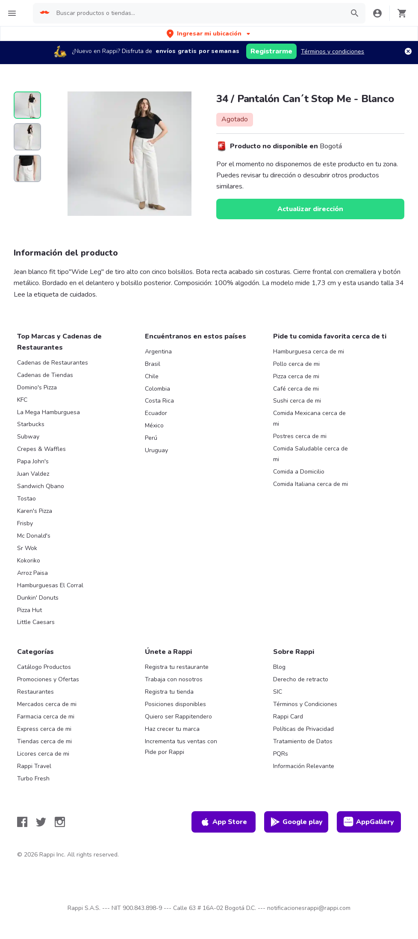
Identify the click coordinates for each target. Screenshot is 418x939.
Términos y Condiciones (305, 704)
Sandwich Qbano (40, 486)
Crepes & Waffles (41, 449)
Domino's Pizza (37, 387)
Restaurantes (35, 692)
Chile (152, 376)
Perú (151, 438)
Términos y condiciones (332, 51)
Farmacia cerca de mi (45, 716)
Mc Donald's (33, 536)
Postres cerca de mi (300, 436)
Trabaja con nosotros (174, 679)
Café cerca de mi (296, 389)
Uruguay (156, 450)
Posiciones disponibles (175, 704)
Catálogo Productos (44, 667)
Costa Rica (159, 401)
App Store (223, 822)
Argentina (158, 351)
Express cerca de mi (44, 729)
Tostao (26, 499)
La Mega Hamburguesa (48, 412)
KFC (22, 400)
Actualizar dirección (310, 209)
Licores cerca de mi (43, 754)
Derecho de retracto (300, 679)
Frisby (25, 523)
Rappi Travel (34, 766)
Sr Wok (27, 548)
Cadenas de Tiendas (45, 375)
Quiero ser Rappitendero (178, 716)
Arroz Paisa (32, 573)
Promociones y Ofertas (48, 679)
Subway (28, 437)
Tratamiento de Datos (303, 741)
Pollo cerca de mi (296, 364)
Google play (296, 822)
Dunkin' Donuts (38, 598)
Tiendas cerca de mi (44, 741)
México (154, 425)
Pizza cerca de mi (296, 376)
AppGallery (369, 822)
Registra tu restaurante (177, 667)
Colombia (157, 389)
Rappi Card (288, 716)
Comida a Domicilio (298, 472)
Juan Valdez (33, 474)
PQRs (280, 754)
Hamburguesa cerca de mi (308, 351)
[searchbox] (197, 13)
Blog (279, 667)
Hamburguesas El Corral (50, 585)
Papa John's (33, 461)
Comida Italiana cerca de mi (310, 484)
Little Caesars (36, 622)
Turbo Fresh (33, 778)
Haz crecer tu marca (172, 729)
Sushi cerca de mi (297, 401)
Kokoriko (28, 560)
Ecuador (156, 413)
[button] (209, 33)
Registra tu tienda (169, 692)
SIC (277, 692)
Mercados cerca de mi (47, 704)
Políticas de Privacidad (303, 729)
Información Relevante (303, 766)
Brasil (152, 364)
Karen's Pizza (34, 511)
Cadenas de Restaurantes (52, 363)
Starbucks (30, 424)
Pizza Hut (29, 610)
